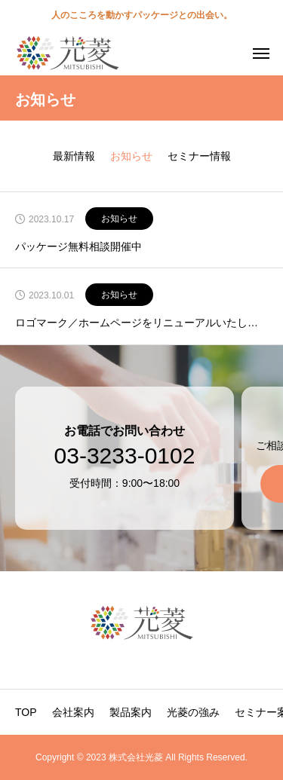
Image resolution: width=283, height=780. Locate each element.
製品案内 (130, 712)
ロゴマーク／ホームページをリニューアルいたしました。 (141, 323)
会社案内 (73, 712)
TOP (26, 712)
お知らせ (119, 218)
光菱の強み (193, 712)
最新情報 (74, 156)
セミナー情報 (199, 156)
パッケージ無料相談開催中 (78, 246)
